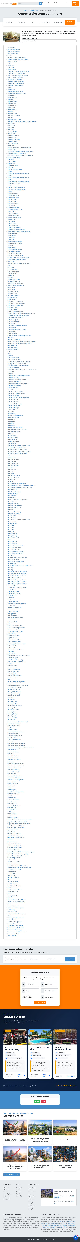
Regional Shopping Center (16, 764)
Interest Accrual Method (15, 392)
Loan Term (11, 472)
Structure (10, 840)
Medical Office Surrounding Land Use (19, 520)
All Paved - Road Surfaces (15, 86)
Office (9, 624)
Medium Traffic (12, 522)
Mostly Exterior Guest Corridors (17, 572)
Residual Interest (13, 784)
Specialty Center (13, 830)
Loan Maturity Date (13, 466)
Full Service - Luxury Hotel (15, 302)
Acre (9, 64)
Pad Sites (10, 664)
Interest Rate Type (13, 408)
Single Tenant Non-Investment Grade (19, 824)
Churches (51, 1226)
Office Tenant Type (13, 630)
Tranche (10, 898)
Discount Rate (12, 236)
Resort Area (11, 786)
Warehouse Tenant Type (15, 930)
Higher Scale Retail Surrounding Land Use (20, 344)
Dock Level (11, 240)
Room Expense (12, 802)
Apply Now (40, 1002)
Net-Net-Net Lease (13, 602)
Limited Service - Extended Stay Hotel (19, 452)
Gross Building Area (13, 320)
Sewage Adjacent (13, 818)
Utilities (10, 916)
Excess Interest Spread (15, 250)
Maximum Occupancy (14, 512)
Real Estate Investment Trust (16, 744)
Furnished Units (12, 310)
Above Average (12, 62)
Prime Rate (11, 698)
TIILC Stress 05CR (13, 882)
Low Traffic (11, 482)
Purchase (10, 728)
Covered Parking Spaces (15, 210)
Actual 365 (11, 68)
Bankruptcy (11, 124)
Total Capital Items (13, 884)
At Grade (10, 112)
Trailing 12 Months (13, 896)
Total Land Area (12, 888)
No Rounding (11, 606)
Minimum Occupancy (14, 548)
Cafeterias (11, 160)
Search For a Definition (29, 38)
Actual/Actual (12, 70)
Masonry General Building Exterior (18, 500)
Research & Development (15, 780)
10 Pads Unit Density (14, 50)
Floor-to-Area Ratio (14, 280)
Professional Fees (13, 704)
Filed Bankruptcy (13, 270)
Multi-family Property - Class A (17, 580)
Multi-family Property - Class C (17, 584)
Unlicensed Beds (13, 912)
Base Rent (11, 128)
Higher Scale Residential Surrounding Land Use (22, 342)
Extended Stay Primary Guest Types (19, 258)
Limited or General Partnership (17, 448)
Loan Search (70, 959)
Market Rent (11, 498)
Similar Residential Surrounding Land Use (20, 820)
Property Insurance (13, 710)
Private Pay (11, 700)
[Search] (28, 3)
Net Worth (11, 598)
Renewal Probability (14, 770)
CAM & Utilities (12, 162)
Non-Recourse (12, 610)
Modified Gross (12, 564)
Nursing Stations (12, 616)
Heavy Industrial (12, 334)
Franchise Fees (12, 294)
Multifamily (63, 1222)
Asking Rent (11, 108)
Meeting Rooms (12, 524)
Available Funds (12, 114)
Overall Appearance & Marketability (19, 656)
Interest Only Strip (13, 396)
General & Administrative (15, 312)
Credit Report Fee (13, 214)
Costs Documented (13, 208)
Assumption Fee (12, 110)
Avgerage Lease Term (14, 120)
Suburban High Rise (13, 850)
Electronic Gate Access (15, 244)
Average (10, 118)
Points (9, 684)
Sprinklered (11, 832)
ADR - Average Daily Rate (15, 78)
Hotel (9, 352)
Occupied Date (12, 622)
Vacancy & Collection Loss (16, 918)
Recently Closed (8, 1194)
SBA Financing (12, 808)
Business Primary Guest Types (17, 154)
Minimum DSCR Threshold (15, 554)
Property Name (12, 712)
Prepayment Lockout (14, 692)
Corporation (11, 206)
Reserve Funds (12, 782)
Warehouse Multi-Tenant (15, 926)
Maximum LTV (12, 510)
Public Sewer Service (14, 724)
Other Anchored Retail (14, 640)
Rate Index (11, 742)
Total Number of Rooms (15, 890)
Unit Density (11, 910)
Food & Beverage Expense (16, 284)
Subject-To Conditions (14, 844)
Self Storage (11, 812)
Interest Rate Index (13, 402)
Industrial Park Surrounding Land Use (19, 376)
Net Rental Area (12, 596)
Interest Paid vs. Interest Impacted (18, 398)
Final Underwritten (13, 272)
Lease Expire (11, 420)
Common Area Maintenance (16, 188)
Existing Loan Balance (14, 252)
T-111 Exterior (11, 860)
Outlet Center (12, 654)
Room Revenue (12, 804)
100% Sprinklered (13, 54)
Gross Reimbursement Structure (18, 326)
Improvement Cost (13, 358)
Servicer (10, 816)
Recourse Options (13, 756)
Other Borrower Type (14, 642)
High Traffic (11, 338)
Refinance (11, 762)
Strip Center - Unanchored (16, 838)
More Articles (11, 1174)
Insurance (11, 390)
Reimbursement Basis (14, 768)
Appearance (11, 96)
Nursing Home (12, 614)
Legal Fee (10, 434)
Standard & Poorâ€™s (14, 834)
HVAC (9, 354)
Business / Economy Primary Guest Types (20, 156)
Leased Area (11, 426)
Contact (62, 3)
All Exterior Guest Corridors (16, 82)
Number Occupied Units (15, 608)
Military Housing (12, 534)
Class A (10, 172)
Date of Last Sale (13, 226)
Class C (10, 180)
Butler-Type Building (14, 158)
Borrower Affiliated (13, 136)
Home (26, 10)
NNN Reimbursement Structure (17, 604)
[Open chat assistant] (75, 1237)
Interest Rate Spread (14, 406)
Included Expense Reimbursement (18, 366)
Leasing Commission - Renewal (17, 430)
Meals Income (12, 516)
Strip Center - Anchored (15, 836)
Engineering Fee (12, 248)
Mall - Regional (12, 490)
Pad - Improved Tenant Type (16, 662)
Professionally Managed (15, 706)
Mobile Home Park (13, 560)
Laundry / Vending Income (16, 416)
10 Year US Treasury (13, 52)
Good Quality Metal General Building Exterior (21, 314)
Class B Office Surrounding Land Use (18, 178)
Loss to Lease (12, 480)
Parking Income (12, 666)
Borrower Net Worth (14, 140)
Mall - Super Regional (14, 492)
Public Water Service (14, 726)
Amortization (11, 48)
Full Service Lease (13, 308)
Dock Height (11, 238)
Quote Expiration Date (14, 740)
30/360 (10, 56)
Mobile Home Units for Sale (16, 562)
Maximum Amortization (15, 506)
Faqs (4, 1196)
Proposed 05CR (12, 718)
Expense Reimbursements (16, 256)
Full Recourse (12, 300)
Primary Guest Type (14, 696)
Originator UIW (12, 638)
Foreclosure (11, 288)
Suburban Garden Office (15, 848)
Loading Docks (12, 458)
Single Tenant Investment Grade (18, 822)
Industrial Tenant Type (14, 382)
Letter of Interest (13, 440)
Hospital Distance (13, 350)
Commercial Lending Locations (32, 1202)
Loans (44, 3)
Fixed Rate (11, 276)
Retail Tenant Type (13, 794)
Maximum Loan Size (13, 504)
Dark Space (11, 222)
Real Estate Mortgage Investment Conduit (20, 748)
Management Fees (13, 494)
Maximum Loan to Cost (14, 508)
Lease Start (11, 424)
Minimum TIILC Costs (14, 550)
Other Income (12, 648)
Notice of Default (13, 612)
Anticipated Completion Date (17, 94)
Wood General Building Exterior (17, 932)
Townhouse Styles (13, 892)
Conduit (10, 192)
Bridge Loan (11, 146)
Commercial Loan (13, 388)
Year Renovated (12, 936)
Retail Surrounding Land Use (16, 792)
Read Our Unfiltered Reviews (66, 1086)
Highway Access (12, 346)
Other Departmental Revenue (17, 644)
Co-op (10, 186)
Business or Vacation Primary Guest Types (20, 152)
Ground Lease (12, 328)
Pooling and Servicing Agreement (18, 686)
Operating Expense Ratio (15, 632)
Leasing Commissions (14, 432)
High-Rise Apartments (14, 340)
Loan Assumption (13, 464)
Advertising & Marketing (15, 80)
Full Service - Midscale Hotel (16, 304)
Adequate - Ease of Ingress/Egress (18, 72)
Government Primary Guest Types (18, 316)
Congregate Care (13, 194)
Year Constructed (13, 934)
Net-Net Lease (12, 600)
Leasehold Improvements (15, 428)
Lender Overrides (13, 438)
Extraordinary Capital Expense (17, 260)
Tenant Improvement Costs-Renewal (19, 868)
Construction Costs (13, 196)
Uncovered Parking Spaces (16, 908)
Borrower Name (12, 138)
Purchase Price (12, 730)
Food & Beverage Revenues (16, 286)
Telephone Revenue (14, 864)
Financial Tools (34, 10)
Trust (9, 904)
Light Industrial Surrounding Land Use (19, 446)
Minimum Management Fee (16, 546)
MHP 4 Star (11, 528)
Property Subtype (13, 714)
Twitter (18, 1192)
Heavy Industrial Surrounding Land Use (19, 336)
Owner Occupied (13, 658)
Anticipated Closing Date (15, 92)
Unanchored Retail (13, 906)
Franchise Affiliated (13, 292)
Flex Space (11, 278)
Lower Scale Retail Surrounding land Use (20, 488)
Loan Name (11, 468)
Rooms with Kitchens (14, 806)
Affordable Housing (60, 1226)
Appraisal (10, 100)
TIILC (9, 880)
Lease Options (12, 422)
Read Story (21, 1075)
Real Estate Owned (13, 750)
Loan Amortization (13, 460)
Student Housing (12, 842)
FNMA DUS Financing (14, 282)
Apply (75, 3)
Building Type (12, 150)
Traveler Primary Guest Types (17, 900)
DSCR (9, 540)
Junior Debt (11, 410)
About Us (6, 1188)
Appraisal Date (12, 102)
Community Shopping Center (16, 190)
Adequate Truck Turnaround (16, 74)
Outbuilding (11, 652)
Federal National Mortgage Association (19, 264)
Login (68, 3)
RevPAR (10, 796)
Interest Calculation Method (16, 394)
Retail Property (12, 790)
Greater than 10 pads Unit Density (18, 60)
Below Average (12, 132)
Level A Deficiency (13, 442)
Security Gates (12, 810)
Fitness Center (12, 274)
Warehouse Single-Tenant (16, 928)
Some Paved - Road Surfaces (16, 826)
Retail (9, 788)
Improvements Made (14, 360)
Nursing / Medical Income (15, 618)
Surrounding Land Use (14, 858)
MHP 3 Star (11, 526)
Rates (50, 3)
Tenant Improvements (14, 870)
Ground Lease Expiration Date (17, 330)
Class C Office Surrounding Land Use (19, 182)
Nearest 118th (12, 586)
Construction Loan (13, 198)
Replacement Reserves (15, 778)
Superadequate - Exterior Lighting (18, 854)
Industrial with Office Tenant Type (18, 384)
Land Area (11, 412)
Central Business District (15, 170)
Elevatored (11, 246)
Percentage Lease (13, 672)
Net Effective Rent (13, 592)
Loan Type (11, 474)
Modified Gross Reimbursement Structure (20, 566)
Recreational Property (14, 760)
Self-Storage (67, 1224)
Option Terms (12, 634)
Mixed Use (11, 556)
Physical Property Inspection (16, 682)
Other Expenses (12, 646)
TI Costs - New (12, 876)
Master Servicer (12, 502)
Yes (37, 1101)
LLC (9, 456)
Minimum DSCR (12, 544)
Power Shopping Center (15, 688)
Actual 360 (11, 66)
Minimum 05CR (12, 542)
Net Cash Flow (12, 590)
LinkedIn (18, 1190)
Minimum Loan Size (13, 538)
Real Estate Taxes (13, 752)
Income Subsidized (13, 368)
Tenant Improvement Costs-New (18, 866)
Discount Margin (12, 234)
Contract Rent (12, 200)
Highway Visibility (13, 348)
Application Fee (12, 98)
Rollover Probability (13, 800)
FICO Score (11, 268)
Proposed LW (12, 720)
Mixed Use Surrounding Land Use (17, 558)
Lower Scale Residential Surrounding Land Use (21, 486)
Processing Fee (12, 702)
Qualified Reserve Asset (15, 736)
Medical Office (12, 518)
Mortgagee (11, 568)
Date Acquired (12, 224)
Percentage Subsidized (14, 676)
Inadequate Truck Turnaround (17, 364)
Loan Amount (12, 462)
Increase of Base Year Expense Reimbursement (22, 370)
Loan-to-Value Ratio (14, 476)
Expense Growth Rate (14, 254)
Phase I (10, 680)
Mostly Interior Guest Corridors (17, 574)
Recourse (10, 754)
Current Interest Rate (14, 218)
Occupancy (11, 620)
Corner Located (12, 202)
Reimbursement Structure (16, 766)
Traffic (10, 894)
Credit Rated (11, 212)
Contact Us (57, 1196)
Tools (55, 3)
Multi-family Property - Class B (17, 582)
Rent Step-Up (12, 774)
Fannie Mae (11, 262)
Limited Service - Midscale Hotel (17, 454)
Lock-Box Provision (13, 478)
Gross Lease (11, 324)
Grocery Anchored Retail (15, 318)
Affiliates (6, 1190)
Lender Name (12, 436)
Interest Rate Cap (13, 400)
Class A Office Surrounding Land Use (18, 174)
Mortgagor (11, 570)
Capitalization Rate (13, 166)
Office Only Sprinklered (15, 626)
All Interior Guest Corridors (16, 84)
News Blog (19, 1196)
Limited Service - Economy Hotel (17, 450)
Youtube (18, 1194)
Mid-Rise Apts (12, 532)
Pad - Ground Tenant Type (16, 660)
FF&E (9, 266)
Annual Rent (11, 90)
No (43, 1101)
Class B (10, 176)
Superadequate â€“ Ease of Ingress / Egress (21, 852)
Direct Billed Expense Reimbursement (19, 232)
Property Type (12, 716)
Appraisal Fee (12, 104)
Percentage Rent (13, 674)
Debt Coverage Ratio (14, 228)
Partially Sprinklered (14, 670)
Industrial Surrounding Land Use (17, 380)
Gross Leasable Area (14, 322)
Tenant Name (12, 872)
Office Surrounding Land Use (16, 628)
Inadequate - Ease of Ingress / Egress (19, 362)
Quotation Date (12, 738)
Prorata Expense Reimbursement (18, 722)
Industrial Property (13, 378)
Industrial (10, 374)
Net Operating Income (14, 594)
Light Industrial (12, 444)
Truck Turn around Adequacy (16, 902)
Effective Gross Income (15, 242)
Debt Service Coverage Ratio (16, 230)
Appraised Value (13, 106)
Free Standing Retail (14, 296)
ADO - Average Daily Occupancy (18, 76)
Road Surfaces (12, 798)
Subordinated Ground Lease (16, 846)
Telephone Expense (14, 862)
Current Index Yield (13, 216)
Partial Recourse (13, 668)
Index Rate (11, 372)
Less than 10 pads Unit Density (17, 58)
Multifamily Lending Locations (31, 1208)
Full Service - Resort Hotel (15, 306)
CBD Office (11, 168)
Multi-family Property (14, 578)
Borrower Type (12, 142)
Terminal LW (11, 874)
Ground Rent (11, 332)
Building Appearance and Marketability (19, 148)
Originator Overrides (14, 636)
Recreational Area (13, 758)
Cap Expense (12, 164)
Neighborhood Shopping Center (17, 588)
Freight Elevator (12, 298)
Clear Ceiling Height (14, 184)
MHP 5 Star (11, 530)
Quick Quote (69, 22)
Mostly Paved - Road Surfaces (17, 576)
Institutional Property (14, 386)
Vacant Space (12, 920)
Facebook (19, 1188)
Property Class (12, 708)
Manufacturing (12, 496)
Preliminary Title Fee (14, 690)
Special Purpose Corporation (16, 828)
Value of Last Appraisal (14, 922)
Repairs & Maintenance (15, 776)
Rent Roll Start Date (14, 772)
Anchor (10, 88)
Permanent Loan (13, 678)
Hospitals (50, 1224)
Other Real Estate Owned (15, 650)
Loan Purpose (12, 470)
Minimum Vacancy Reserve (16, 552)
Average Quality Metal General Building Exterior (22, 122)
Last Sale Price (12, 414)
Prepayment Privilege (14, 694)
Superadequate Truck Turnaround (18, 856)
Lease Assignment (13, 418)
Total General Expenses (15, 886)
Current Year (11, 220)
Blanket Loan (11, 134)
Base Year (11, 130)
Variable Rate (12, 924)
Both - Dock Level (13, 144)
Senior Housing (12, 814)
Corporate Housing (13, 204)
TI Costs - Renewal (13, 878)
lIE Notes (10, 356)
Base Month (11, 126)
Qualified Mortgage (13, 734)
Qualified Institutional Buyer (16, 732)
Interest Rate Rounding (15, 404)
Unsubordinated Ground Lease (17, 914)
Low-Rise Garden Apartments (17, 484)
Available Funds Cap (14, 116)
